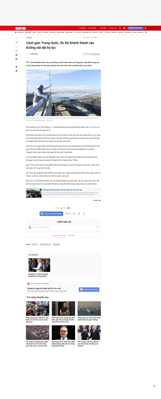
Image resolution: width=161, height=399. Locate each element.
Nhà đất (120, 32)
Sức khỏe (127, 32)
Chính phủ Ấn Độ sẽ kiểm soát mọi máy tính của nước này (62, 190)
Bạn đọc (140, 32)
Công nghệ (68, 32)
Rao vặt (112, 28)
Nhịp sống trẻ (86, 32)
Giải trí (101, 32)
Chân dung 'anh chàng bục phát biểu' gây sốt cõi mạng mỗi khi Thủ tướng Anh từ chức (63, 320)
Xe (74, 32)
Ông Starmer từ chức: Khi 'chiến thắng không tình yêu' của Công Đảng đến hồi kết (63, 344)
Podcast (82, 28)
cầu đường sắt (94, 127)
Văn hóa (95, 32)
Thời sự (39, 32)
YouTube (92, 28)
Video (34, 32)
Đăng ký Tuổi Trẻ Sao (135, 28)
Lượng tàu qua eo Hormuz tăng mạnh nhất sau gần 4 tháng (89, 319)
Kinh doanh (60, 32)
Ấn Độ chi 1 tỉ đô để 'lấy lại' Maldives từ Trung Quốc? (38, 275)
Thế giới (45, 32)
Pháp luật (52, 32)
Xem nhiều (28, 32)
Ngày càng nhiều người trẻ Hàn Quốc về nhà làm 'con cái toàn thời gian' (37, 320)
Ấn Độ (51, 127)
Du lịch (78, 32)
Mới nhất (21, 32)
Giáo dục (114, 32)
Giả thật (134, 32)
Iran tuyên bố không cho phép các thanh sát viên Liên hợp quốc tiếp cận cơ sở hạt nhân (37, 344)
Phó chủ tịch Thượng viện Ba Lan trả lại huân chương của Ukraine (88, 344)
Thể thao (107, 32)
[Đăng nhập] (124, 28)
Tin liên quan (33, 255)
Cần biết (102, 28)
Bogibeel (94, 135)
